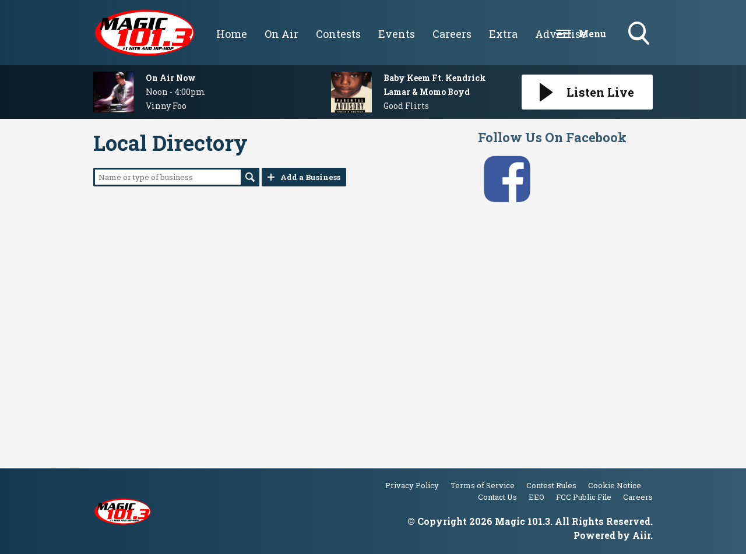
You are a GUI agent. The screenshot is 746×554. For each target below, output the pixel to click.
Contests (338, 34)
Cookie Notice (614, 485)
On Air (281, 34)
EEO (536, 497)
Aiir (641, 535)
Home (231, 34)
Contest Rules (551, 485)
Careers (451, 34)
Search (250, 177)
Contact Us (497, 497)
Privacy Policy (412, 485)
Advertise (560, 34)
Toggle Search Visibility (640, 34)
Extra (503, 34)
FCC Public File (583, 497)
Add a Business (310, 177)
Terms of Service (483, 485)
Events (396, 34)
